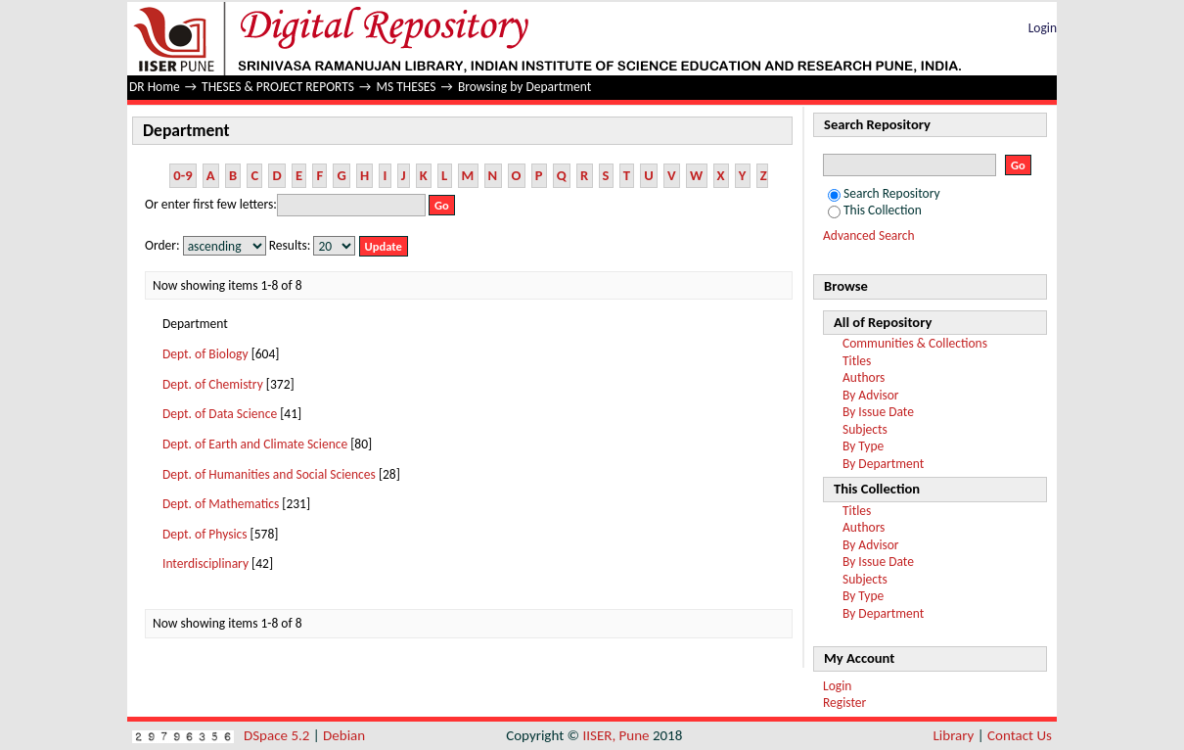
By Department (883, 463)
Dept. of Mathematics (220, 503)
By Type (863, 446)
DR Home (154, 86)
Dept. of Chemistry (212, 384)
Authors (863, 377)
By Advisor (870, 395)
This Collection (875, 210)
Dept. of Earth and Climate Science (254, 444)
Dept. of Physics (205, 534)
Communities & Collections (914, 343)
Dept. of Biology (205, 354)
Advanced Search (869, 235)
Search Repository (884, 193)
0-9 (182, 175)
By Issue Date (878, 411)
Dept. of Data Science (219, 413)
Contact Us (1019, 735)
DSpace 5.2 (278, 735)
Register (844, 702)
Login (1042, 28)
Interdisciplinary (205, 563)
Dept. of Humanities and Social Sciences (269, 474)
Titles (856, 360)
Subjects (865, 429)
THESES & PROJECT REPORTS (278, 86)
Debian (344, 735)
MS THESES (405, 86)
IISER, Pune (615, 735)
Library (954, 735)
